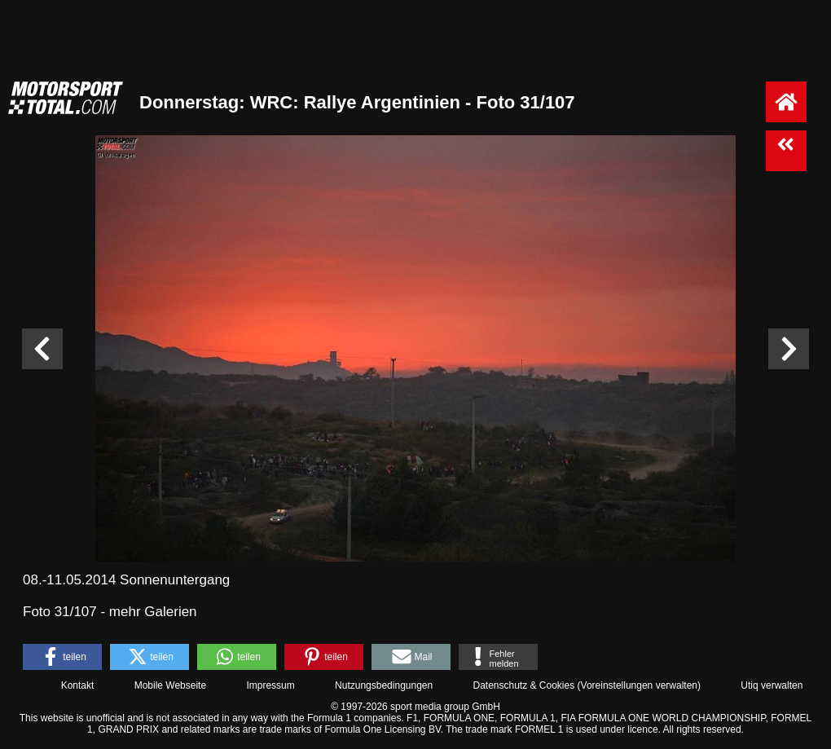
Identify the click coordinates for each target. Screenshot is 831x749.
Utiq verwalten (771, 685)
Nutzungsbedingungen (384, 685)
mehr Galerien (153, 611)
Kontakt (78, 685)
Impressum (270, 685)
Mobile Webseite (170, 685)
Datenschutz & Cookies (523, 685)
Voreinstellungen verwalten (639, 685)
